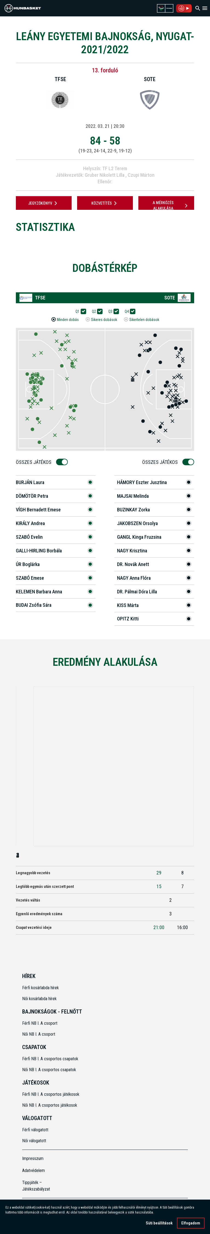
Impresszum (32, 1158)
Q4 (128, 311)
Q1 (79, 311)
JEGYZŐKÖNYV (43, 203)
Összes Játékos (35, 462)
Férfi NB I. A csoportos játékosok (50, 1094)
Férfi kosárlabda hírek (40, 987)
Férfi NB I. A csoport (39, 1023)
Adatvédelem (33, 1170)
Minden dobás (68, 319)
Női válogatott (34, 1140)
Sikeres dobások (104, 319)
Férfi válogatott (35, 1129)
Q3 (112, 311)
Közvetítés (105, 203)
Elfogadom (190, 1223)
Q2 (96, 311)
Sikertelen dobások (144, 319)
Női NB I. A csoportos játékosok (49, 1105)
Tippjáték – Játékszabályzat (36, 1186)
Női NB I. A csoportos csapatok (49, 1069)
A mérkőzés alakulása (171, 206)
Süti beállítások (159, 1223)
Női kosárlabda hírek (39, 998)
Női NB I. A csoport (38, 1034)
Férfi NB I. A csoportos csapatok (50, 1058)
